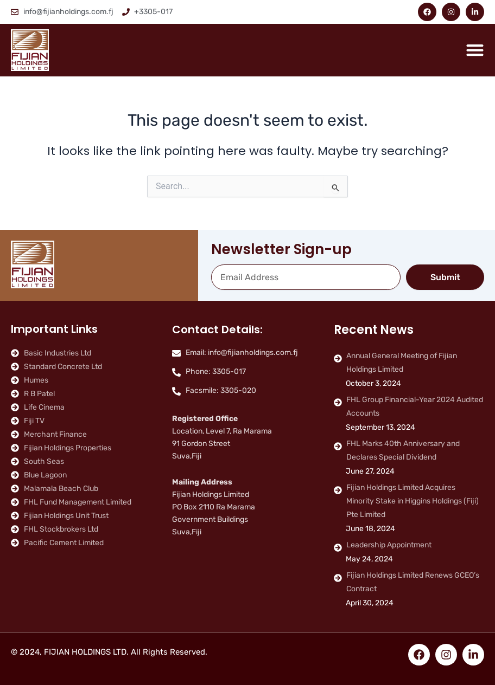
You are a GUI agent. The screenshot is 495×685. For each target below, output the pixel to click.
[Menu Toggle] (475, 50)
